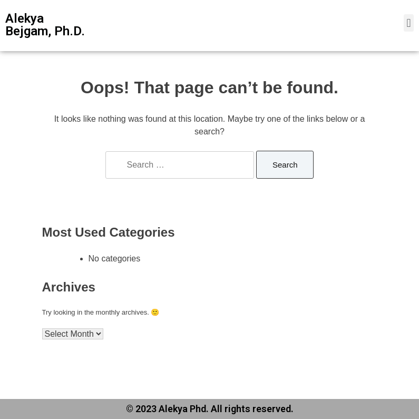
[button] (409, 23)
